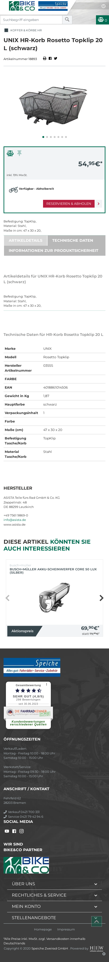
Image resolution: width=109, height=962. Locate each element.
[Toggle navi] (4, 4)
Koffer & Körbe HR (23, 30)
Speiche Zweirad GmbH (50, 948)
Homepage (43, 929)
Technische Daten (72, 240)
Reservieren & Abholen (68, 203)
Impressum (66, 929)
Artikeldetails (25, 240)
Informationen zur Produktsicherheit (53, 250)
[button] (43, 137)
